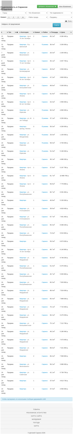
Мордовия (36, 419)
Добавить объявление (47, 6)
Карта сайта (36, 416)
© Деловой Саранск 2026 (36, 433)
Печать (68, 21)
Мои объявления (65, 6)
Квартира (23, 159)
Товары (36, 409)
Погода (36, 422)
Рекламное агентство (36, 413)
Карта (36, 426)
